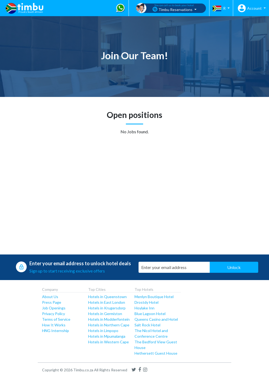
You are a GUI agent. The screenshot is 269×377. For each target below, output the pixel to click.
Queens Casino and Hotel (156, 319)
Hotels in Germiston (105, 313)
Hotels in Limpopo (103, 330)
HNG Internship (55, 330)
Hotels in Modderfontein (109, 319)
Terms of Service (56, 319)
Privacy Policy (53, 313)
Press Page (51, 302)
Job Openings (53, 308)
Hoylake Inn (144, 308)
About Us (50, 296)
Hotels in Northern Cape (108, 325)
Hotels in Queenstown (107, 296)
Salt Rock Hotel (147, 325)
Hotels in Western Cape (108, 342)
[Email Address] (175, 267)
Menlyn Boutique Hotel (154, 296)
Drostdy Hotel (146, 302)
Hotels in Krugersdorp (107, 308)
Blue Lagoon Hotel (149, 313)
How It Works (53, 325)
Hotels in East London (106, 302)
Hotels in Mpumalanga (106, 336)
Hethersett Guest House (155, 353)
